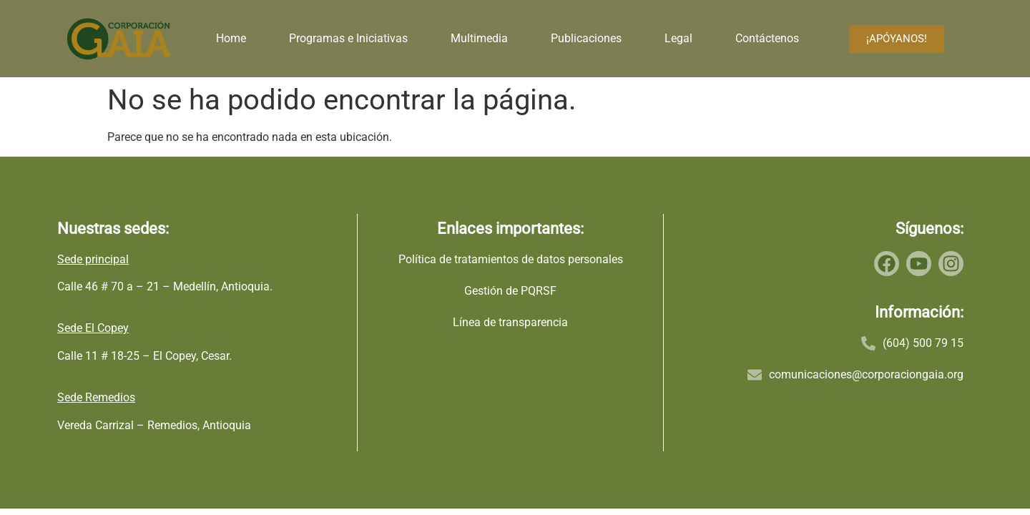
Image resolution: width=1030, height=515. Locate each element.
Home (231, 38)
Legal (678, 38)
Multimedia (479, 38)
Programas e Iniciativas (348, 38)
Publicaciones (586, 38)
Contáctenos (767, 38)
